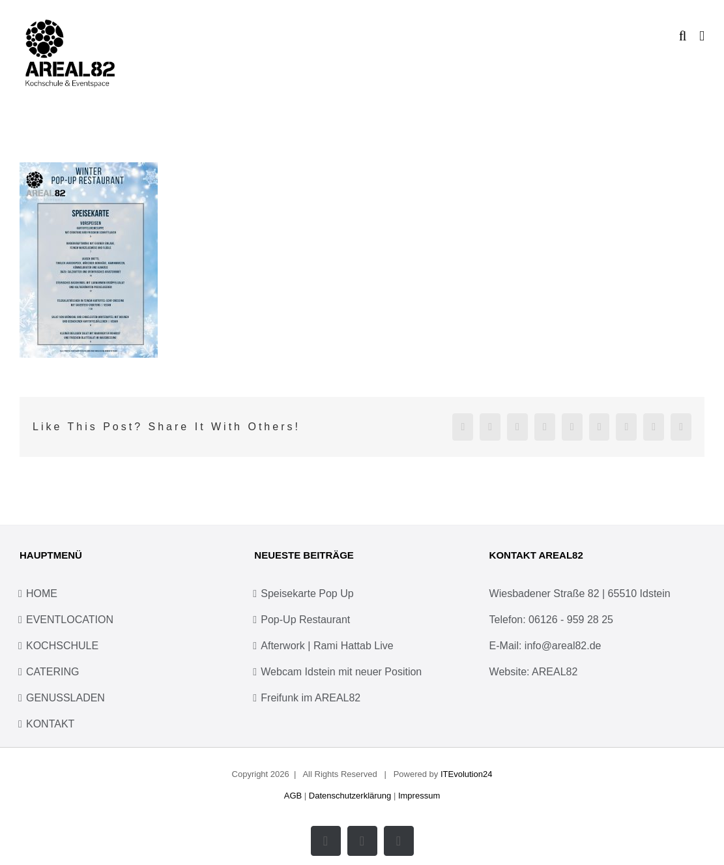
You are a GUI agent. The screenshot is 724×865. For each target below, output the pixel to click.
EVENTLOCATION (69, 619)
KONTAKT (50, 723)
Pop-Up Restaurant (305, 619)
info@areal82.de (563, 645)
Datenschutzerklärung (350, 795)
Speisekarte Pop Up (307, 593)
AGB (293, 795)
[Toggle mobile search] (683, 36)
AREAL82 (554, 671)
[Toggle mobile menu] (701, 36)
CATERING (52, 671)
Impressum (419, 795)
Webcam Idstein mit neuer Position (341, 671)
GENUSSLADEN (65, 697)
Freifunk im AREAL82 (310, 697)
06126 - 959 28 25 (571, 619)
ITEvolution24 (467, 774)
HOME (41, 593)
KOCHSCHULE (62, 645)
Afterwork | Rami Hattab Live (327, 645)
